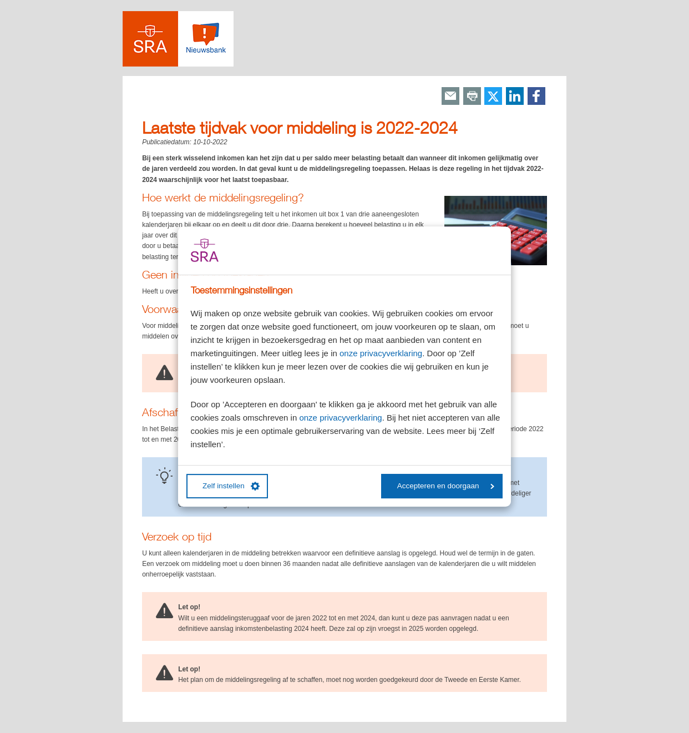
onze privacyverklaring (381, 353)
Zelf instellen (231, 486)
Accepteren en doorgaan (445, 486)
